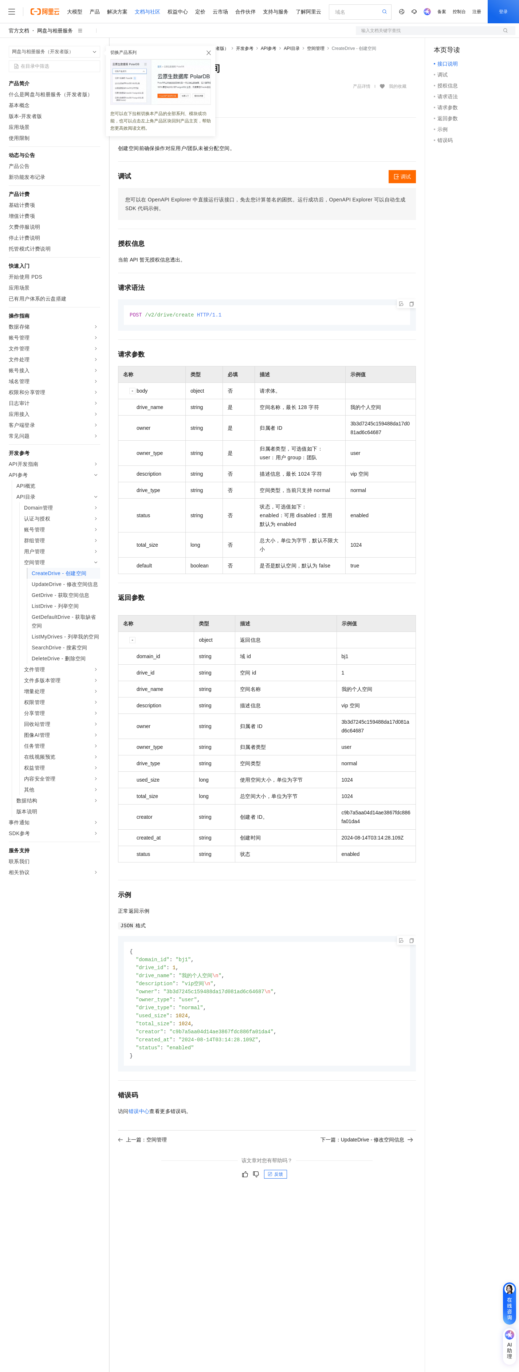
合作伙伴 (245, 12)
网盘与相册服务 (55, 31)
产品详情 (361, 86)
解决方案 (117, 12)
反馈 (275, 1179)
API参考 (268, 48)
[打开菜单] (11, 11)
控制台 (459, 11)
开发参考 (244, 48)
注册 (476, 11)
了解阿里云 (308, 12)
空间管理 (316, 48)
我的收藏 (397, 86)
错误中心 (139, 1117)
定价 (200, 12)
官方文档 (19, 31)
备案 (441, 11)
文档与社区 (147, 12)
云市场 (220, 12)
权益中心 (178, 12)
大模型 (74, 12)
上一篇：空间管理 (142, 1145)
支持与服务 (275, 12)
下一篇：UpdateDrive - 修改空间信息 (367, 1145)
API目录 (291, 48)
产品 (95, 12)
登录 (503, 11)
